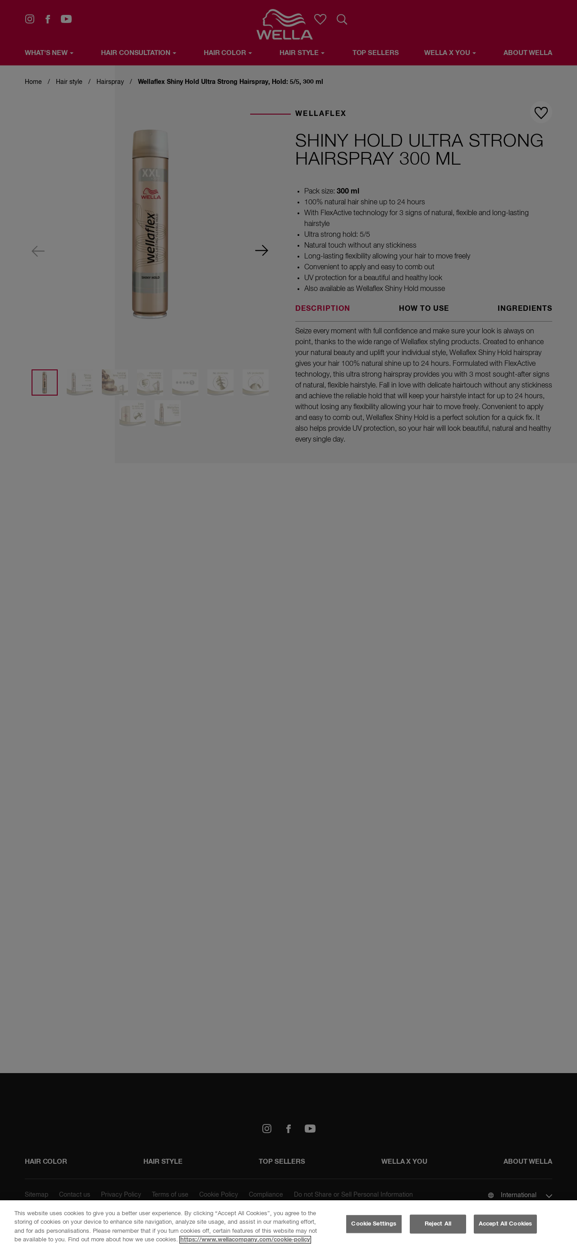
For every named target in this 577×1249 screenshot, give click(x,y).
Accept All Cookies (505, 1224)
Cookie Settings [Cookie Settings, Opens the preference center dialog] (373, 1224)
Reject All (438, 1224)
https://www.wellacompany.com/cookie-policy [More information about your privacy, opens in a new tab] (245, 1240)
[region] (288, 1224)
